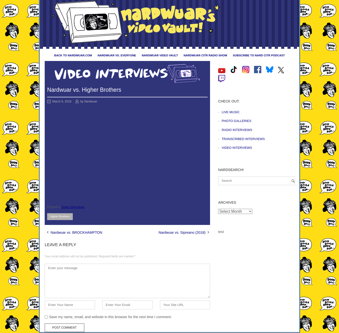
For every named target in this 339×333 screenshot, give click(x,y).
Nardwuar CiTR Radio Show (205, 55)
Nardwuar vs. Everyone (117, 55)
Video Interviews (73, 207)
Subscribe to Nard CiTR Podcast (259, 55)
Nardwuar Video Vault (160, 55)
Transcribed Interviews (243, 139)
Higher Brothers (60, 216)
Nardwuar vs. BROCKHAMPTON (76, 232)
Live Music (231, 112)
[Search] (293, 180)
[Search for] (256, 180)
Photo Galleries (236, 121)
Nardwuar (90, 101)
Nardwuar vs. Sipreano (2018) (182, 232)
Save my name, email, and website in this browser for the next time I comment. (110, 317)
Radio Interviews (237, 130)
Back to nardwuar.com (73, 55)
